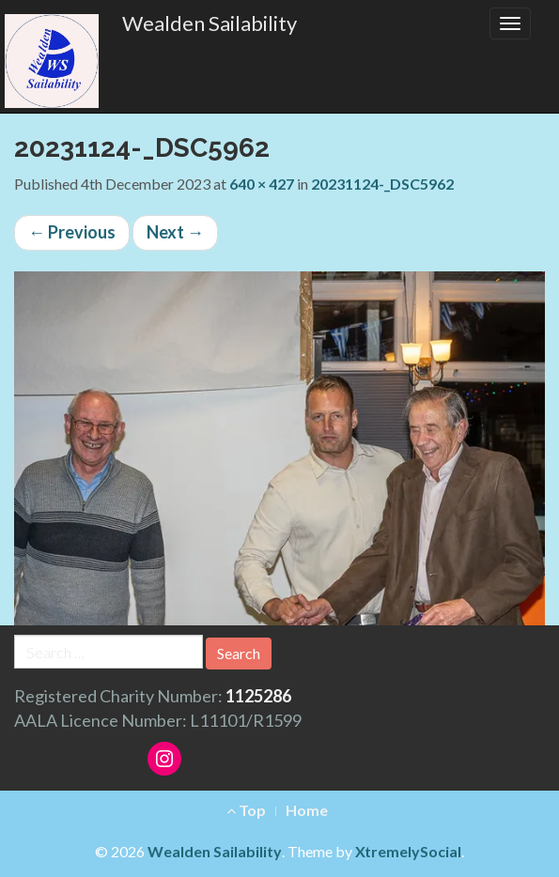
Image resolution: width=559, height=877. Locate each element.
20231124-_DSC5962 (382, 183)
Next (175, 232)
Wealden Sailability (209, 23)
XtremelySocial (408, 851)
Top (246, 810)
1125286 (258, 695)
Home (307, 810)
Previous (72, 232)
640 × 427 (261, 183)
